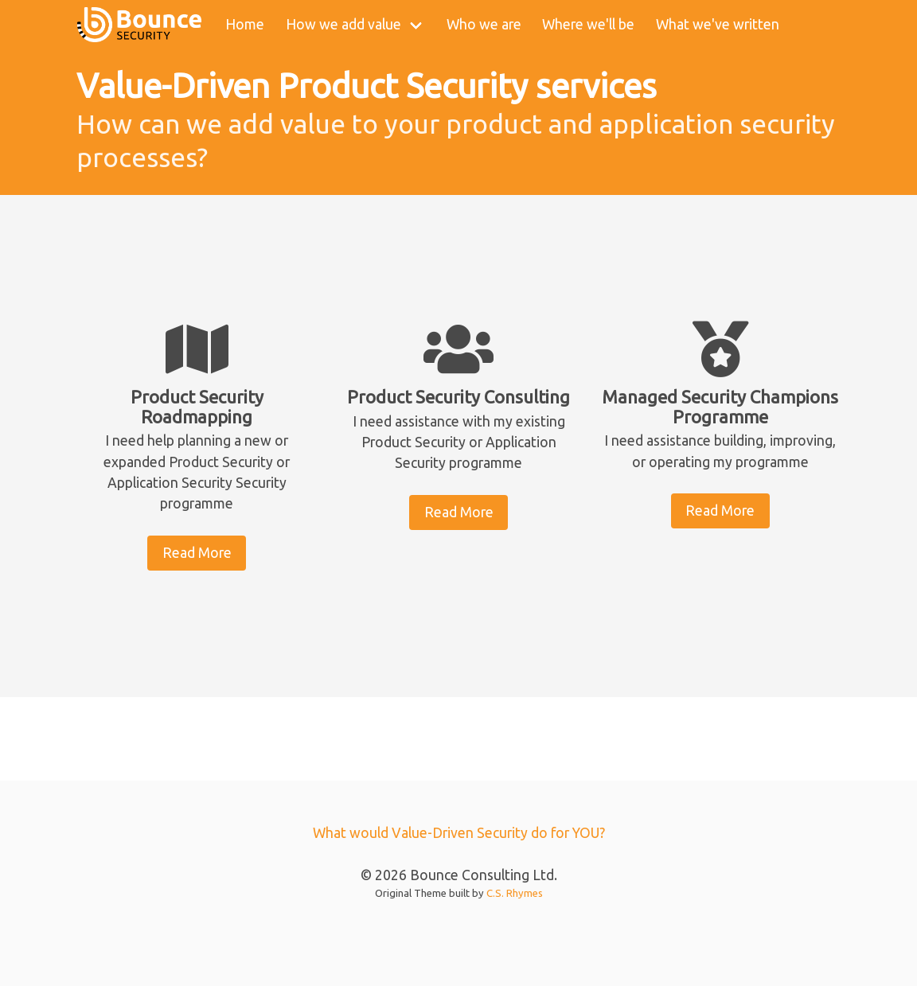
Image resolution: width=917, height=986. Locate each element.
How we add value (343, 24)
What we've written (717, 24)
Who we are (484, 24)
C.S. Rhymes (514, 892)
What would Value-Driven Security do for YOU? (459, 832)
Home (244, 24)
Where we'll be (588, 24)
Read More (197, 552)
